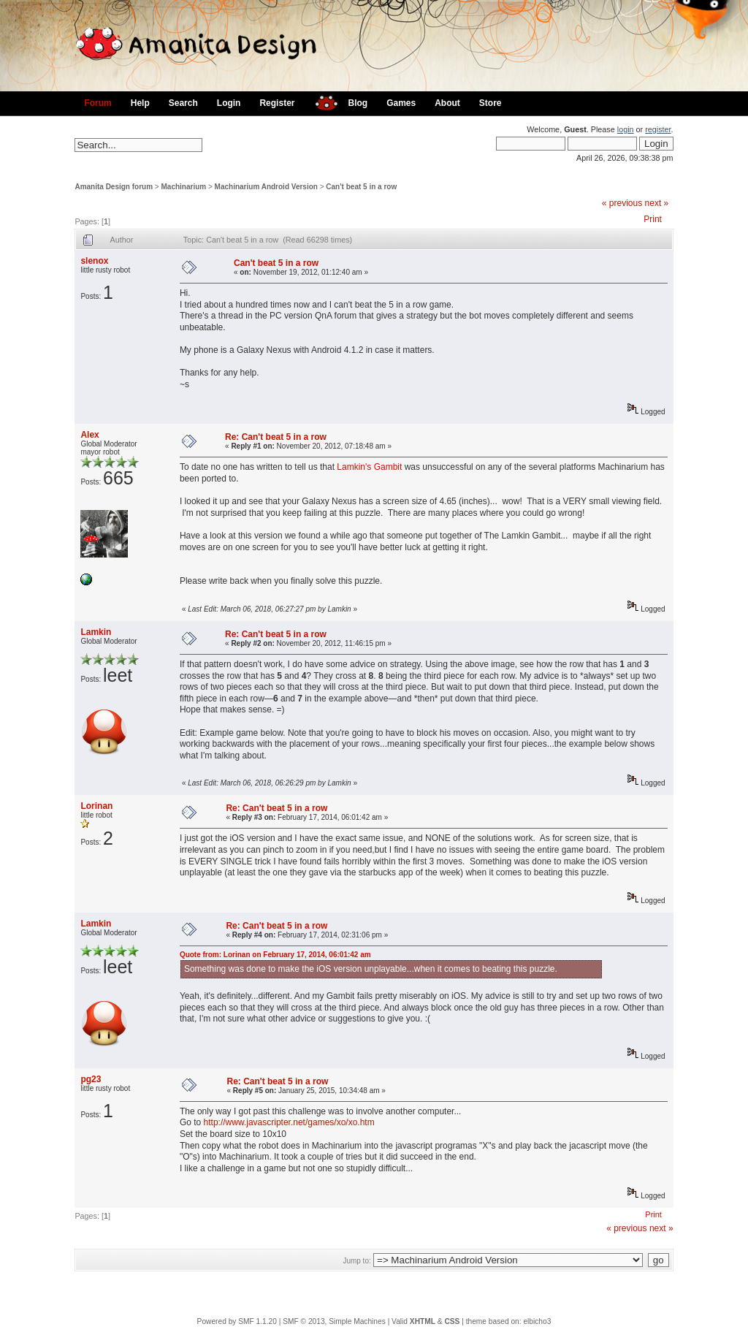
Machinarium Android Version (266, 187)
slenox (94, 261)
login (625, 129)
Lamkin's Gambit (369, 467)
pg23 (90, 1079)
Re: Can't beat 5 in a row (276, 437)
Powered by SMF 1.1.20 (237, 1321)
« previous (622, 203)
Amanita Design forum (114, 187)
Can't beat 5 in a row (361, 187)
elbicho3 (537, 1321)
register (658, 129)
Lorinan (96, 806)
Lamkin (95, 632)
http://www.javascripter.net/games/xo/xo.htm (289, 1122)
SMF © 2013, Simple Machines (334, 1321)
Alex (89, 435)
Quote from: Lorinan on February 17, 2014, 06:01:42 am (275, 955)
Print (653, 219)
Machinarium (184, 187)
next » (657, 203)
